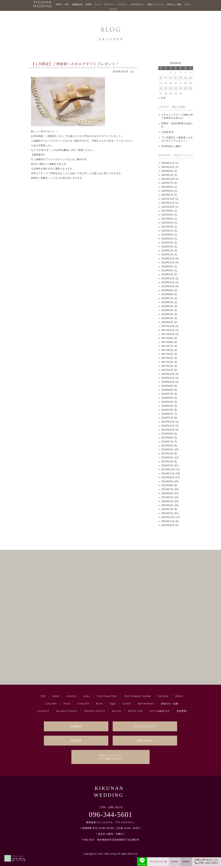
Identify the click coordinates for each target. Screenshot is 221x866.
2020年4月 (167, 242)
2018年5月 (167, 306)
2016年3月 (167, 410)
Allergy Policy (66, 711)
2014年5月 (167, 497)
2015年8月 (167, 437)
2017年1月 (167, 370)
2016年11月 (168, 378)
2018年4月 (167, 310)
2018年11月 (168, 282)
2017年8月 (167, 342)
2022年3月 (167, 191)
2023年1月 (167, 175)
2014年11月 (168, 473)
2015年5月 (167, 449)
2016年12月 (168, 374)
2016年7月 (167, 394)
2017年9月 (167, 338)
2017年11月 (168, 330)
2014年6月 (167, 493)
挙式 (67, 4)
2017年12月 (168, 326)
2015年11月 (168, 425)
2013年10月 (168, 525)
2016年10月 (168, 382)
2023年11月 (168, 163)
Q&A (113, 704)
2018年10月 (168, 286)
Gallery (51, 704)
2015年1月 (167, 465)
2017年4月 (167, 358)
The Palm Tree (107, 696)
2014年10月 (168, 477)
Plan (66, 704)
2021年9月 (167, 211)
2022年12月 (168, 179)
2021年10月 (168, 207)
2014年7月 (167, 489)
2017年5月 (167, 354)
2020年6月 (167, 234)
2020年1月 (167, 254)
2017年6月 (167, 350)
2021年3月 (167, 227)
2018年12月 (168, 278)
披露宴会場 (77, 4)
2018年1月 (167, 322)
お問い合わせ (145, 740)
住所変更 (182, 711)
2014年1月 (167, 513)
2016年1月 (167, 417)
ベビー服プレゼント (110, 757)
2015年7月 (167, 441)
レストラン (122, 4)
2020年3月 (167, 246)
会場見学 (76, 726)
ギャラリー (109, 4)
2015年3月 (167, 457)
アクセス (113, 9)
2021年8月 (167, 214)
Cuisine (163, 696)
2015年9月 (167, 433)
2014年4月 (167, 501)
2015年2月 (167, 461)
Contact (43, 711)
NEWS (59, 4)
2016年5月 (167, 402)
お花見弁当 (167, 132)
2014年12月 (168, 469)
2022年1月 (167, 195)
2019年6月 (167, 266)
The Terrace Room (137, 696)
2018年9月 (167, 290)
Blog (99, 704)
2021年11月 (168, 203)
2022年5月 (167, 187)
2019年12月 (168, 258)
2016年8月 (167, 390)
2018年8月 (167, 294)
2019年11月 (168, 262)
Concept (83, 704)
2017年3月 (167, 362)
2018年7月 (167, 298)
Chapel (71, 696)
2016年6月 (167, 398)
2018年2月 (167, 318)
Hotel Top (135, 711)
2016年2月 (167, 414)
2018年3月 (167, 314)
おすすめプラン (137, 4)
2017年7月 (167, 346)
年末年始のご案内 (171, 146)
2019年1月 (167, 274)
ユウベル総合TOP (159, 711)
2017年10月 (168, 334)
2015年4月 (167, 453)
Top (43, 696)
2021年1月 (167, 230)
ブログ (187, 4)
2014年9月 (167, 481)
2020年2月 (167, 250)
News (56, 696)
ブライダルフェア (145, 726)
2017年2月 (167, 366)
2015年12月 (168, 422)
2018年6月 (167, 302)
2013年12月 (168, 517)
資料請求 (76, 740)
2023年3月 (167, 171)
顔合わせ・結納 (174, 4)
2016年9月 (167, 386)
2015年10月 (168, 429)
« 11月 (162, 98)
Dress (179, 696)
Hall (86, 696)
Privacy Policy (94, 711)
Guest (127, 704)
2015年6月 (167, 445)
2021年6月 (167, 219)
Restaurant (146, 704)
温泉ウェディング (156, 4)
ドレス (98, 4)
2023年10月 (168, 167)
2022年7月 (167, 183)
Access (116, 711)
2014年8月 (167, 485)
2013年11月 (168, 521)
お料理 (88, 4)
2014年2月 (167, 509)
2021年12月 (168, 199)
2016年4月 (167, 406)
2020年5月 (167, 238)
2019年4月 (167, 270)
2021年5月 (167, 222)
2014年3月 (167, 505)
